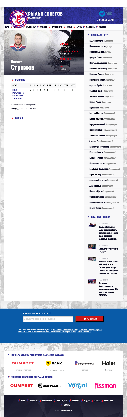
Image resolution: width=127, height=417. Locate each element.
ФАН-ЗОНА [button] (90, 27)
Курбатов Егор (101, 174)
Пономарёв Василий (104, 202)
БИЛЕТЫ (67, 405)
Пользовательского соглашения (65, 330)
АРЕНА (97, 400)
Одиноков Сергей (102, 197)
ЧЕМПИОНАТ (47, 400)
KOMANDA (34, 400)
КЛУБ (23, 400)
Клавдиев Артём (102, 158)
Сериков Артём (100, 85)
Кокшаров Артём (102, 163)
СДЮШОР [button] (43, 27)
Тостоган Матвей (101, 96)
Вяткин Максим (102, 113)
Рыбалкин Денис (100, 52)
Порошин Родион (101, 74)
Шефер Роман (100, 102)
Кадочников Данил (101, 41)
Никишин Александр (102, 68)
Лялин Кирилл (101, 186)
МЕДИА (87, 400)
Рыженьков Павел (101, 80)
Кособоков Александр (104, 169)
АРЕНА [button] (79, 27)
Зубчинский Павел (103, 135)
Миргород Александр (103, 63)
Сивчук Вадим (101, 208)
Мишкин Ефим (101, 191)
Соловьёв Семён (100, 91)
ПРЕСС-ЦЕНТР (62, 400)
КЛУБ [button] (7, 27)
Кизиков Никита (102, 152)
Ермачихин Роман (103, 130)
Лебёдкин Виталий (103, 180)
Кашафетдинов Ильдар (105, 147)
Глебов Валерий (102, 119)
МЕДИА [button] (69, 27)
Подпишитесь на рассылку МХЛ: (37, 313)
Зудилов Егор (100, 141)
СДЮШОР (75, 400)
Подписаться (89, 318)
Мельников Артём (100, 46)
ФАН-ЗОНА (108, 400)
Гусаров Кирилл (100, 57)
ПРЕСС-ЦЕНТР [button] (57, 27)
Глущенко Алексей (103, 124)
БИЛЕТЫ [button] (102, 27)
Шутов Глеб (99, 107)
